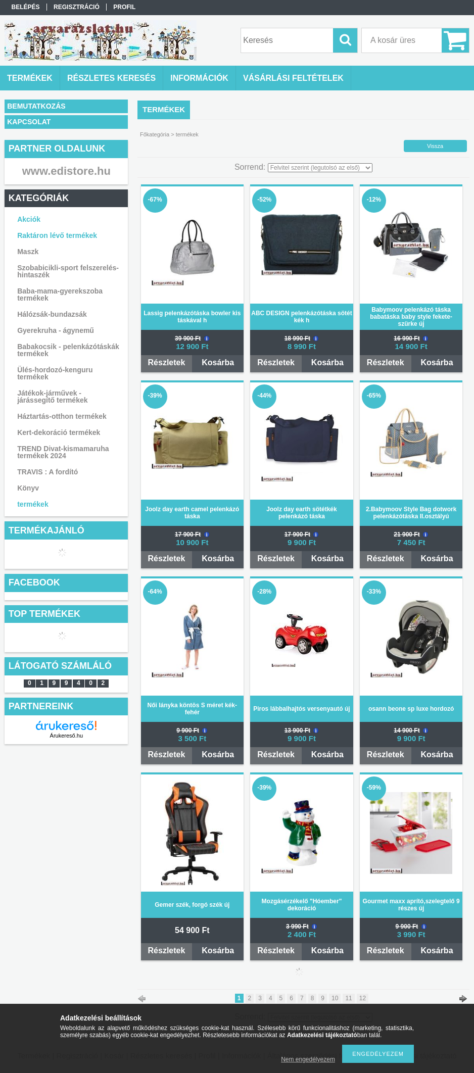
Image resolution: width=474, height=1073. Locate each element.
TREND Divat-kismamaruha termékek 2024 (63, 452)
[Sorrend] (320, 167)
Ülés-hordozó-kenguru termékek (54, 373)
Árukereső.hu (66, 736)
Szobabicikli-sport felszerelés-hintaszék (68, 271)
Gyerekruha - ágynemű (55, 330)
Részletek (166, 362)
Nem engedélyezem (308, 1059)
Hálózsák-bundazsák (52, 314)
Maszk (27, 252)
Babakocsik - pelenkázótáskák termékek (68, 350)
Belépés (26, 7)
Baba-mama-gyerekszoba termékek (60, 294)
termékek (33, 504)
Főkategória (154, 134)
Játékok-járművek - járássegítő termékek (52, 396)
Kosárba (218, 362)
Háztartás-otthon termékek (62, 416)
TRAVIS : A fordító (47, 472)
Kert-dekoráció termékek (58, 432)
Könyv (28, 488)
